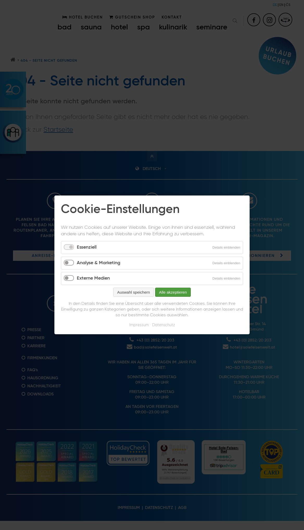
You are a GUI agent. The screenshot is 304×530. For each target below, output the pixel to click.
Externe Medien (93, 278)
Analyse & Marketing (98, 263)
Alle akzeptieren (173, 292)
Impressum (139, 325)
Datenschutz (163, 325)
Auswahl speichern (133, 292)
